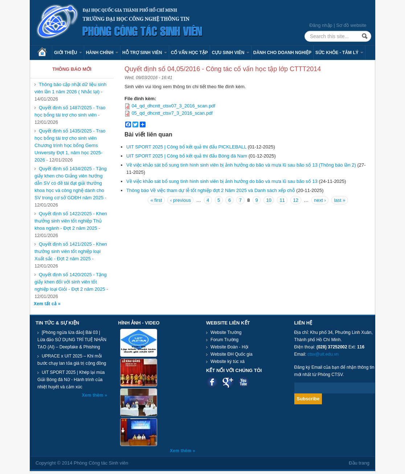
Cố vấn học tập (189, 52)
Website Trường (225, 332)
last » (339, 200)
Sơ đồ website (351, 25)
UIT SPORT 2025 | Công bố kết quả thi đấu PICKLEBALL (186, 147)
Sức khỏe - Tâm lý (339, 52)
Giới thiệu (68, 52)
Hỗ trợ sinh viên (144, 52)
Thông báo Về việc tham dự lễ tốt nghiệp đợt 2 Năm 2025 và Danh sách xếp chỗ (210, 190)
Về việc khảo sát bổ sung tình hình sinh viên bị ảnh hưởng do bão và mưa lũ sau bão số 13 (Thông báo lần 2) (241, 165)
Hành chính (102, 52)
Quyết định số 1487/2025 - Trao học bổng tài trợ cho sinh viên (70, 111)
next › (320, 200)
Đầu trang (359, 463)
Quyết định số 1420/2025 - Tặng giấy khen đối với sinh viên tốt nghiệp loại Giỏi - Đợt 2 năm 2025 (70, 282)
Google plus (228, 382)
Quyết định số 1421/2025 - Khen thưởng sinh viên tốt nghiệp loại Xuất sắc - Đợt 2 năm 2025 (70, 251)
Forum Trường (224, 339)
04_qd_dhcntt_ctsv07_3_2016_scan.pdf (174, 106)
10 (268, 200)
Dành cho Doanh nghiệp (282, 52)
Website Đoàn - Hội (229, 347)
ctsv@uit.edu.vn (323, 354)
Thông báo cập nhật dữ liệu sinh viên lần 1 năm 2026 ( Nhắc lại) (70, 88)
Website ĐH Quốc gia (231, 354)
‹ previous (180, 200)
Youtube (243, 382)
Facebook (212, 382)
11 (282, 200)
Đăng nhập (320, 25)
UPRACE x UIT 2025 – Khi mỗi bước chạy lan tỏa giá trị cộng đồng (71, 360)
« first (156, 200)
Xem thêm (93, 395)
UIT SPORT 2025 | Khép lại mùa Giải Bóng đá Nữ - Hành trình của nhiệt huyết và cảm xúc (71, 379)
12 (295, 200)
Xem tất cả (46, 303)
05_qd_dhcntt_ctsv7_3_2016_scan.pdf (172, 113)
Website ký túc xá (227, 361)
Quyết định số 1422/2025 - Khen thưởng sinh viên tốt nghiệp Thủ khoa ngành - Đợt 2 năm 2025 (70, 221)
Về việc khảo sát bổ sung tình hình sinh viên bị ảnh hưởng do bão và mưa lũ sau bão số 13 (222, 181)
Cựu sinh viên (230, 52)
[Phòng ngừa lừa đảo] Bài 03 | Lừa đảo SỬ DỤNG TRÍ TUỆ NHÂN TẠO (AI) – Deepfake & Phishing (71, 340)
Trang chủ (44, 52)
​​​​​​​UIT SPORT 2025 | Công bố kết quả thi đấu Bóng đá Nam (186, 156)
